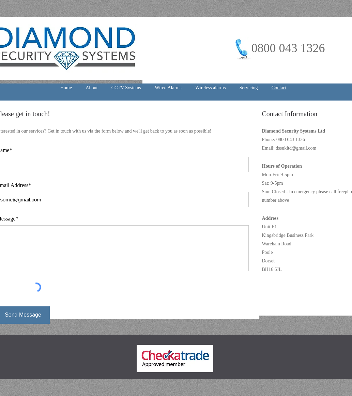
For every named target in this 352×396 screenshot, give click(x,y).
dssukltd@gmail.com (296, 148)
